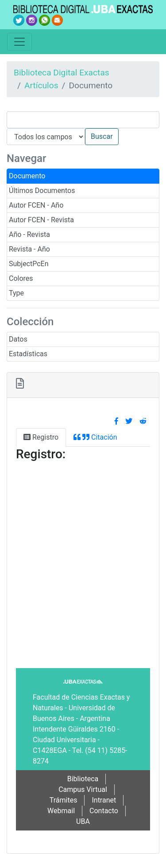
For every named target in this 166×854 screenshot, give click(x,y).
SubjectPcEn (29, 264)
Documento (27, 176)
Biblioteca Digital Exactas (61, 72)
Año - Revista (29, 234)
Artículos (41, 85)
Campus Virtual (82, 789)
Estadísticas (28, 354)
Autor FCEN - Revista (41, 220)
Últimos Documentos (42, 190)
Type (16, 293)
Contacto (103, 811)
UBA (83, 821)
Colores (21, 278)
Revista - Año (29, 249)
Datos (18, 339)
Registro (40, 437)
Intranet (104, 800)
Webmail (61, 811)
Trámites (63, 800)
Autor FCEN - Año (36, 205)
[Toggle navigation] (19, 42)
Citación (95, 437)
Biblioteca (83, 779)
